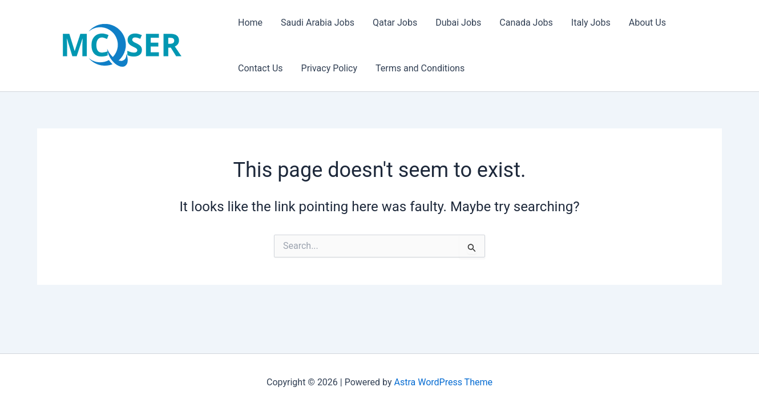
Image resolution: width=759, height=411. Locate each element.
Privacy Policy (329, 68)
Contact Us (260, 68)
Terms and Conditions (420, 68)
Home (250, 22)
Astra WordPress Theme (443, 382)
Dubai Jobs (458, 22)
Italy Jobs (591, 22)
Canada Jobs (526, 22)
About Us (647, 22)
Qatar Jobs (395, 22)
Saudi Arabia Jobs (317, 22)
